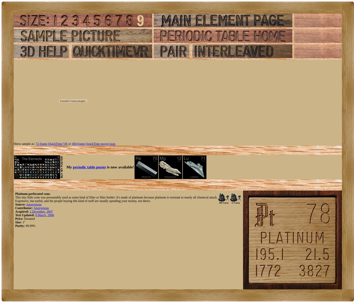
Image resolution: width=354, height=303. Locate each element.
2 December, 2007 (41, 211)
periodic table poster (89, 167)
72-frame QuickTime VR (52, 143)
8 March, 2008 (44, 215)
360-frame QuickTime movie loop (93, 143)
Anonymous (34, 204)
